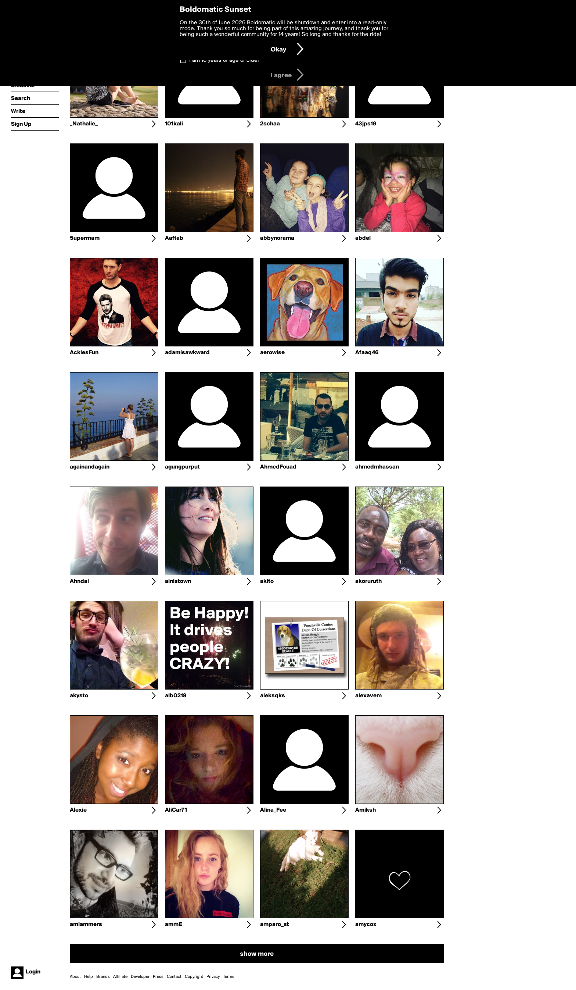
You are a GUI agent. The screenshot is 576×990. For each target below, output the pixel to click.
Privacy (213, 977)
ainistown (178, 581)
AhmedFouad (278, 467)
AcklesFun (84, 353)
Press (158, 977)
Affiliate (120, 977)
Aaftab (174, 238)
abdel (363, 238)
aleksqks (272, 696)
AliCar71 (176, 810)
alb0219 (176, 696)
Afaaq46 (367, 353)
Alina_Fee (273, 810)
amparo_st (274, 924)
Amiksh (365, 810)
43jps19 (366, 124)
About (75, 977)
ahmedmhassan (377, 467)
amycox (366, 924)
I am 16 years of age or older (224, 60)
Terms (228, 977)
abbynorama (277, 238)
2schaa (270, 124)
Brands (103, 977)
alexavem (368, 696)
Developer (140, 977)
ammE (173, 924)
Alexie (78, 810)
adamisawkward (187, 353)
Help (88, 977)
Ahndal (79, 581)
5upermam (85, 238)
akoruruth (368, 581)
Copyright (194, 977)
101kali (174, 124)
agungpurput (182, 467)
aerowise (272, 353)
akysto (79, 696)
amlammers (86, 924)
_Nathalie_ (84, 124)
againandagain (89, 467)
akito (267, 581)
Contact (174, 977)
